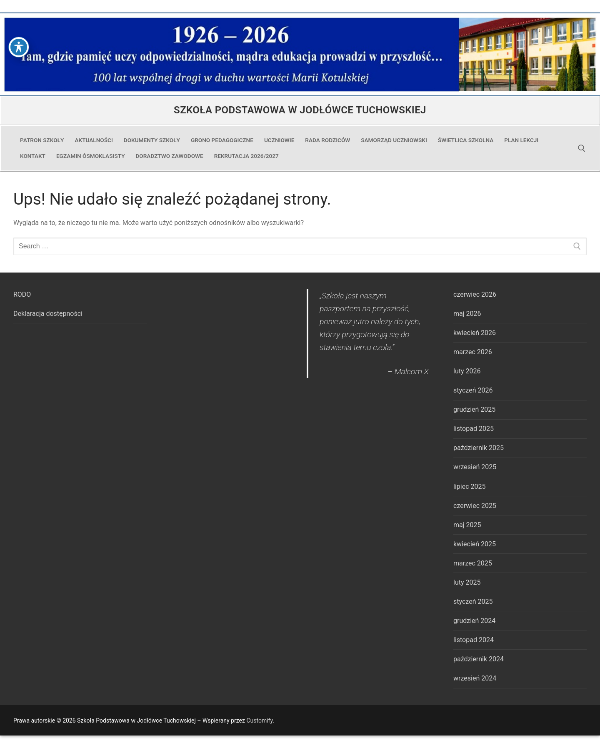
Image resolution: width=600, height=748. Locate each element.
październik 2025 (478, 448)
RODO (22, 294)
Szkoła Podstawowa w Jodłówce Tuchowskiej (300, 110)
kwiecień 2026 (474, 333)
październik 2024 (478, 659)
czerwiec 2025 (474, 506)
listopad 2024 (473, 640)
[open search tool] (581, 148)
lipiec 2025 (469, 486)
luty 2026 (466, 371)
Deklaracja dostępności (47, 314)
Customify (259, 720)
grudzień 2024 (474, 621)
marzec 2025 (472, 563)
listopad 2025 (473, 429)
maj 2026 (467, 314)
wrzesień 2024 (474, 678)
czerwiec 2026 (474, 294)
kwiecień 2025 (474, 544)
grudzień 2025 (474, 409)
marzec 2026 (472, 352)
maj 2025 (467, 525)
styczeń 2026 (472, 390)
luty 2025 (466, 582)
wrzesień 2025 (474, 467)
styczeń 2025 (472, 601)
